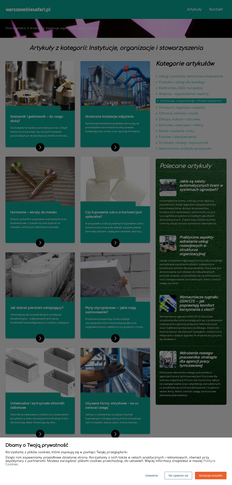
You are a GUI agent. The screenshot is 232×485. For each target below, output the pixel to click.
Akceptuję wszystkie (211, 475)
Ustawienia (151, 475)
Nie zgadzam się (178, 475)
